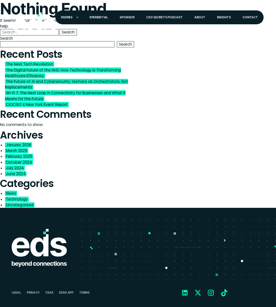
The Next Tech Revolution (29, 64)
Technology (17, 199)
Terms (84, 292)
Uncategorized (20, 205)
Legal (16, 292)
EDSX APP (66, 292)
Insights (224, 17)
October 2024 (19, 162)
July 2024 (15, 168)
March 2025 (16, 150)
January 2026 (18, 145)
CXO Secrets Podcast (164, 17)
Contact (250, 17)
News (11, 193)
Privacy (33, 292)
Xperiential (98, 17)
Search (6, 38)
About (199, 17)
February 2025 (19, 156)
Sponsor (127, 17)
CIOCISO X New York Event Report (37, 104)
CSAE (49, 292)
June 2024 (16, 173)
